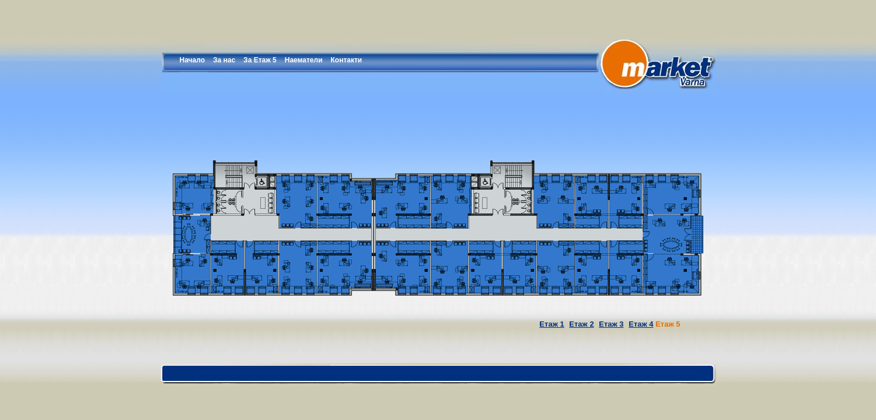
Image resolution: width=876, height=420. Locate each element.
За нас (224, 60)
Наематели (304, 60)
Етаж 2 (581, 324)
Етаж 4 (641, 324)
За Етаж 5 (260, 60)
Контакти (346, 60)
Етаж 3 (611, 324)
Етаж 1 (551, 324)
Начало (192, 60)
